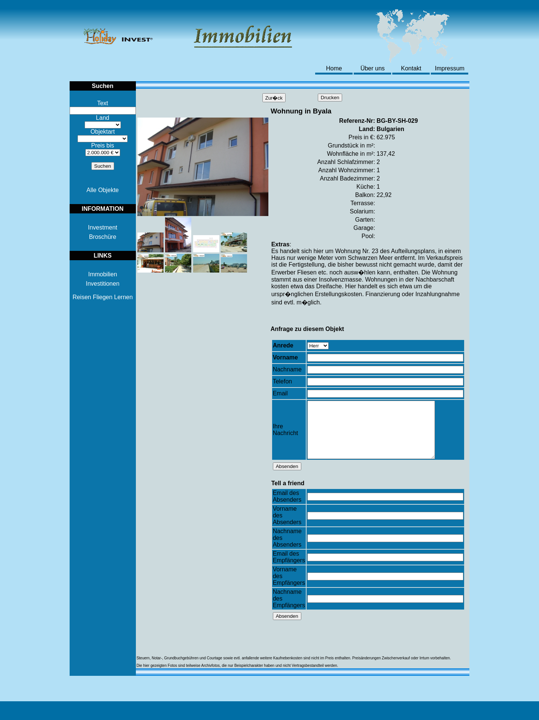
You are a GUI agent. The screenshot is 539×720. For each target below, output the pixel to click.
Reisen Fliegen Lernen (103, 297)
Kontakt (411, 68)
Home (334, 68)
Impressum (450, 68)
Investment (102, 227)
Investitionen (102, 283)
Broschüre (102, 237)
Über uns (372, 68)
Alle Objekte (102, 190)
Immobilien (102, 274)
